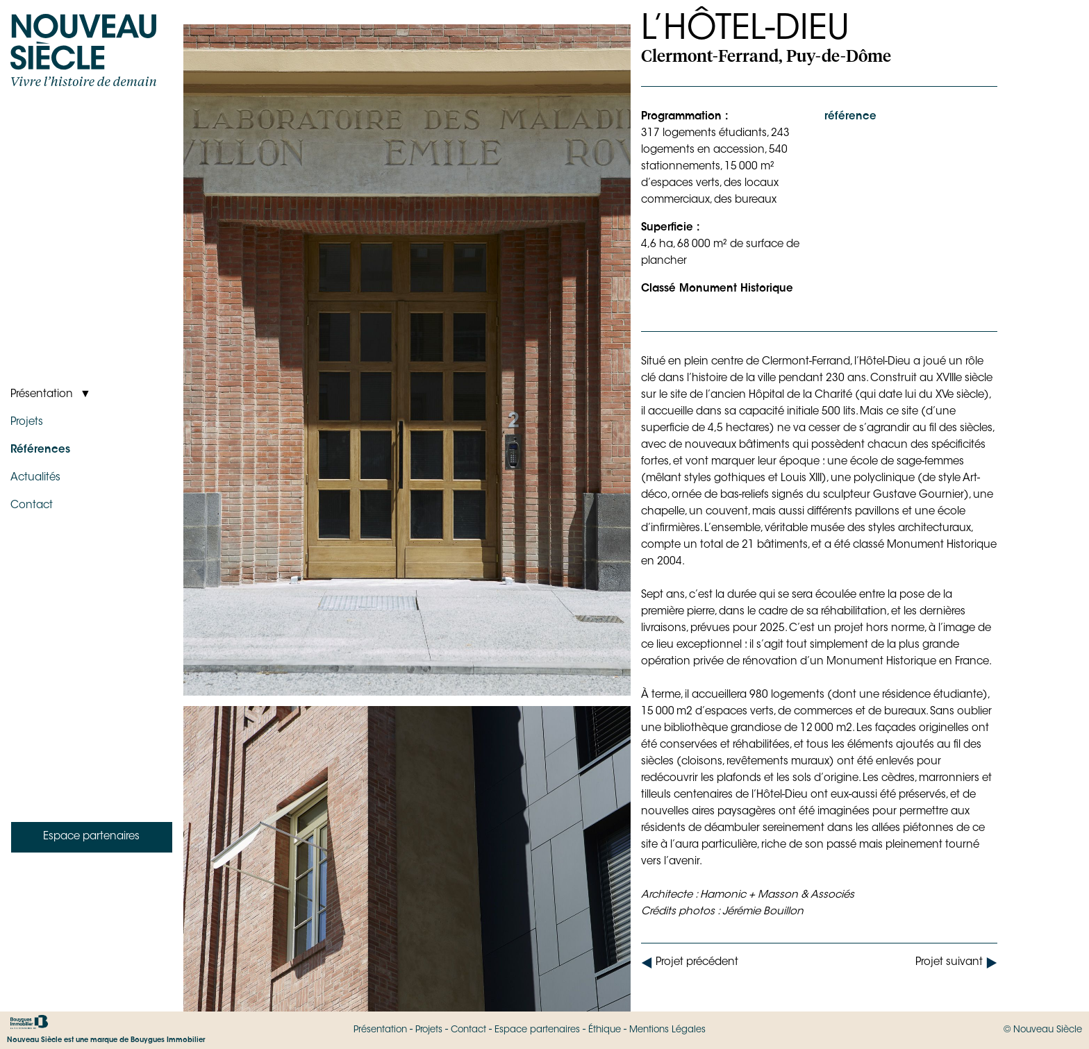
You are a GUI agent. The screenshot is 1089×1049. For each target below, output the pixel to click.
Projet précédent (689, 962)
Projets (428, 1029)
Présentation (380, 1029)
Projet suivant (956, 962)
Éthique (604, 1029)
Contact (468, 1029)
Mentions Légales (667, 1029)
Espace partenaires (537, 1029)
